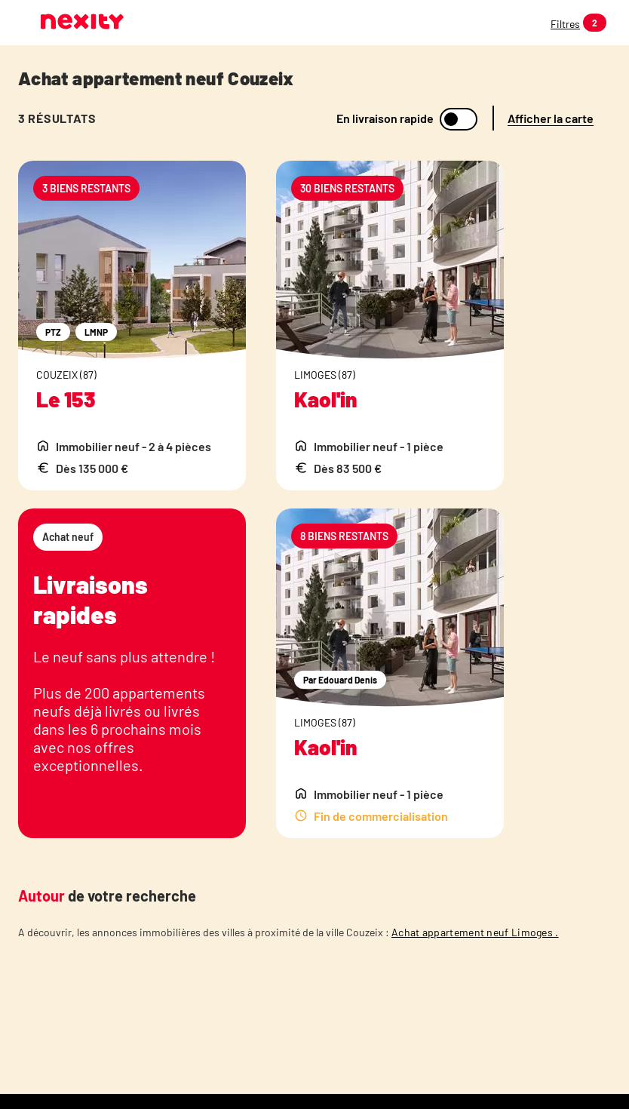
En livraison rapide (385, 118)
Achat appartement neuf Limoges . (475, 932)
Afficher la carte (551, 118)
